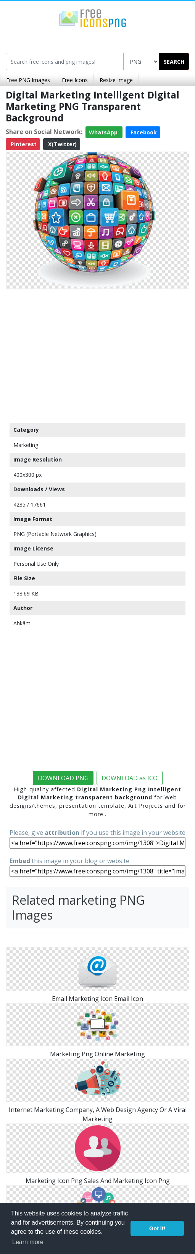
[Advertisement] (97, 354)
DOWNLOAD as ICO (130, 778)
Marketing (25, 445)
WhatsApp (104, 132)
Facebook (143, 132)
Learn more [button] (28, 1242)
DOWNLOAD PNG (63, 778)
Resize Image (116, 80)
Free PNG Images (28, 80)
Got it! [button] (157, 1228)
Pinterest (23, 144)
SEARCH (174, 61)
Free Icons (75, 80)
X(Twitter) (62, 144)
